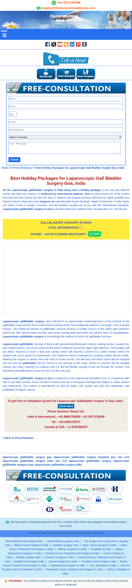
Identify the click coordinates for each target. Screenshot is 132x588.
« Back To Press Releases (18, 437)
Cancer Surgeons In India (62, 561)
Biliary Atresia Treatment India (31, 545)
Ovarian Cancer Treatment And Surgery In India (72, 553)
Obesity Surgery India (28, 557)
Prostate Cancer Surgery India (99, 561)
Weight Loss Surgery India (29, 561)
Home (5, 167)
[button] (66, 88)
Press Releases (22, 167)
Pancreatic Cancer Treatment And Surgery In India (74, 569)
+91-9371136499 (68, 2)
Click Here (66, 406)
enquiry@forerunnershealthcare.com (68, 8)
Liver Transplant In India (102, 565)
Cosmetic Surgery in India (59, 557)
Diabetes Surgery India (65, 545)
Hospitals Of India (101, 549)
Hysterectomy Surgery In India (68, 565)
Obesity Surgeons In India (72, 549)
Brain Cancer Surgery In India (99, 545)
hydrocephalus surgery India (62, 541)
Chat (94, 234)
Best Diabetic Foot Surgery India (24, 541)
